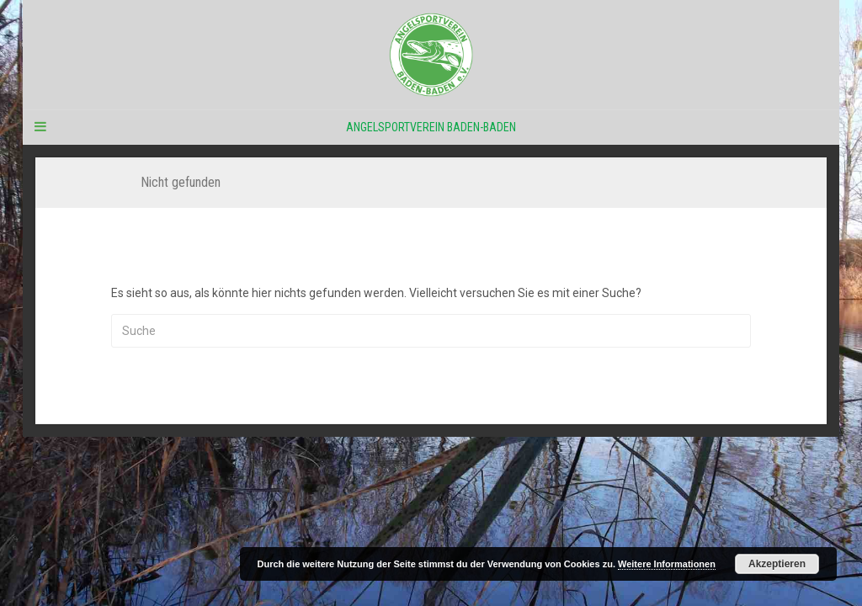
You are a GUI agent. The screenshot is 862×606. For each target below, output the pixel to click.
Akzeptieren (777, 564)
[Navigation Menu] (39, 127)
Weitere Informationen (667, 564)
